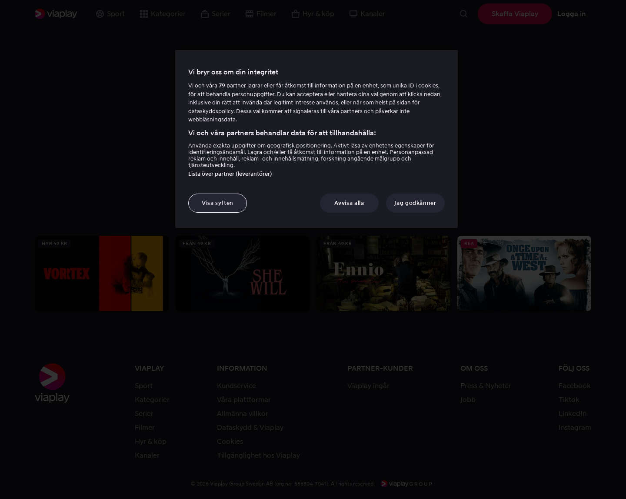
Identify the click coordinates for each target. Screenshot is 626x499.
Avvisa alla (349, 203)
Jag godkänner (415, 203)
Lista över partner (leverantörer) (230, 174)
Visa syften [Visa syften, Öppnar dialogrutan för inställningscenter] (217, 203)
